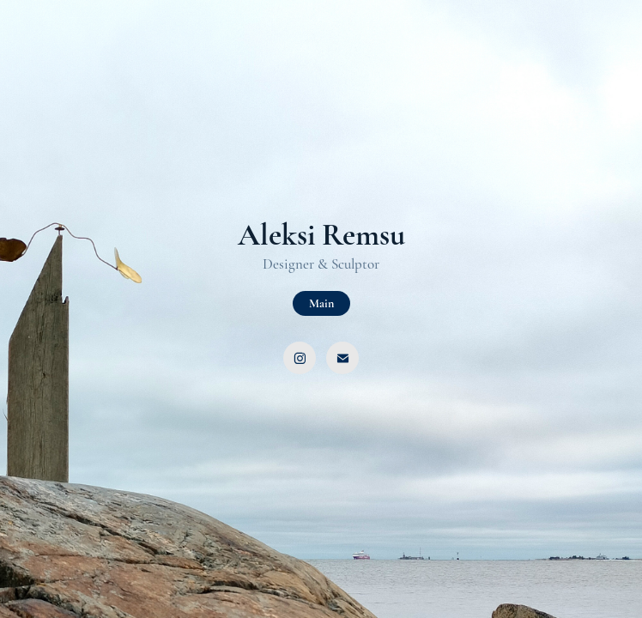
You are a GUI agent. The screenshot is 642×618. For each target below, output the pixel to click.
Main (321, 303)
